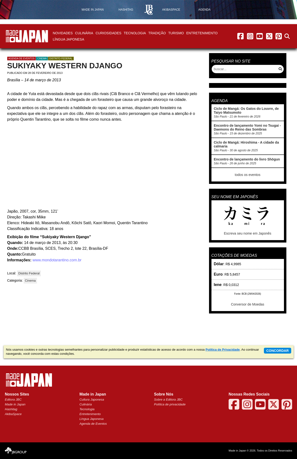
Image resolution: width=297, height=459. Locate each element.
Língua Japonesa (68, 39)
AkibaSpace (13, 414)
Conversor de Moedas (247, 304)
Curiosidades (108, 33)
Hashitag (11, 409)
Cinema (42, 58)
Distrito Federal (60, 58)
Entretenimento (202, 33)
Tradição (157, 33)
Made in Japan (15, 404)
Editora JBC (13, 399)
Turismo (176, 33)
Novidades (62, 33)
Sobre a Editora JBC (168, 399)
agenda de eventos (21, 58)
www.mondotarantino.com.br (56, 260)
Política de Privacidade (222, 349)
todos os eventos (248, 175)
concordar (277, 351)
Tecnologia (135, 33)
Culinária (84, 33)
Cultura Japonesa (92, 399)
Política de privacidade (170, 404)
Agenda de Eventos (93, 423)
